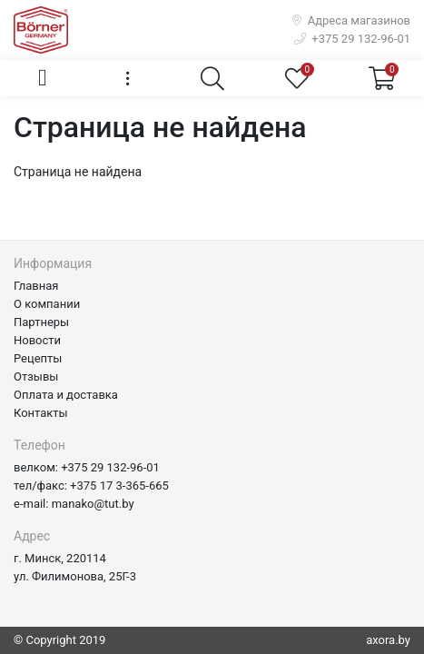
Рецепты (38, 358)
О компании (47, 304)
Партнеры (41, 322)
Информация (53, 263)
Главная (36, 285)
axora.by (388, 640)
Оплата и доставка (66, 394)
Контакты (41, 413)
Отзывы (36, 376)
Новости (37, 340)
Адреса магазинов (351, 20)
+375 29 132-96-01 (352, 38)
